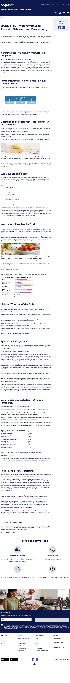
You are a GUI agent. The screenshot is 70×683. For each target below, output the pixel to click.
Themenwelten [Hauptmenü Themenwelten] (13, 9)
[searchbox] (2, 13)
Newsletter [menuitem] (21, 666)
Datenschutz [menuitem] (39, 663)
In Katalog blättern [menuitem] (22, 658)
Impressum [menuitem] (38, 661)
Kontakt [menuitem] (67, 4)
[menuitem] (4, 9)
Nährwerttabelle (5, 256)
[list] (35, 580)
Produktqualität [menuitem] (57, 654)
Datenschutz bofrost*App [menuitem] (42, 666)
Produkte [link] (4, 9)
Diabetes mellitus (24, 231)
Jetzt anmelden (51, 635)
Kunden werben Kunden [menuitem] (24, 668)
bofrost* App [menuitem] (21, 656)
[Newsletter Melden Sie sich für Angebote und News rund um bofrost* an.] (35, 637)
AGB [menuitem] (37, 658)
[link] (7, 5)
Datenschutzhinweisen (12, 644)
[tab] (60, 13)
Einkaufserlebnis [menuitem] (57, 660)
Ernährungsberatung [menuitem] (45, 4)
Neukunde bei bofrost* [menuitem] (58, 662)
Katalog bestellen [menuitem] (22, 661)
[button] (59, 27)
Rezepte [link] (28, 9)
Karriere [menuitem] (62, 4)
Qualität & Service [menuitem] (55, 4)
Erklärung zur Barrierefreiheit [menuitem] (42, 668)
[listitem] (17, 571)
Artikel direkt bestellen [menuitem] (23, 654)
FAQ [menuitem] (2, 658)
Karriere (37, 654)
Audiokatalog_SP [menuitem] (22, 663)
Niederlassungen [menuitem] (5, 654)
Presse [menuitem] (37, 656)
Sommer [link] (21, 9)
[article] (26, 24)
